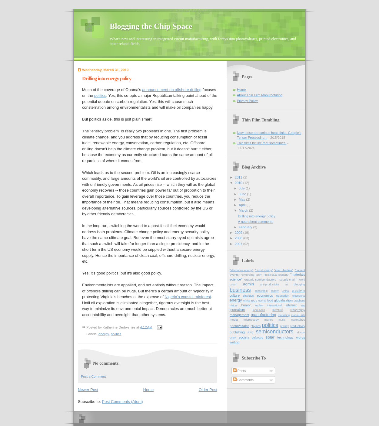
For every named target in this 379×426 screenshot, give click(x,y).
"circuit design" (264, 270)
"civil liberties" (283, 270)
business (240, 290)
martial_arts (298, 315)
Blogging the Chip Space (151, 26)
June (243, 194)
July (242, 188)
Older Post (208, 389)
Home (148, 389)
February (246, 227)
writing (234, 342)
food (270, 300)
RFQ (250, 332)
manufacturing (263, 314)
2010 (239, 183)
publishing (237, 332)
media (234, 319)
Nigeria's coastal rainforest (188, 297)
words (300, 337)
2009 (239, 232)
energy (103, 334)
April (242, 205)
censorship (261, 290)
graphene (299, 300)
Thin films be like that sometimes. (261, 143)
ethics (246, 300)
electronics (298, 295)
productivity (297, 326)
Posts (239, 371)
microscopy (251, 319)
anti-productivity (269, 284)
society (244, 337)
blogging (299, 284)
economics (265, 295)
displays (248, 295)
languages (259, 310)
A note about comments (255, 221)
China (285, 290)
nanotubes (298, 319)
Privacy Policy (247, 101)
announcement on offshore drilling (171, 89)
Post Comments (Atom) (122, 401)
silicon (301, 332)
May (242, 199)
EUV (254, 300)
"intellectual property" (276, 274)
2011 (239, 177)
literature (277, 310)
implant (259, 305)
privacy (284, 326)
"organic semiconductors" (260, 279)
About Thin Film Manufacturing (259, 95)
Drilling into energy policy (256, 216)
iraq (303, 305)
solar (270, 337)
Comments (243, 380)
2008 (239, 238)
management (239, 315)
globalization (283, 300)
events (262, 300)
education (282, 295)
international (274, 305)
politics (100, 95)
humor (246, 305)
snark (233, 337)
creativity (298, 290)
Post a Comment (93, 376)
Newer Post (88, 389)
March (244, 210)
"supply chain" (288, 279)
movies (268, 319)
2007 (239, 244)
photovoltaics (239, 326)
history (234, 305)
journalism (237, 310)
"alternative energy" (241, 270)
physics (256, 326)
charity (275, 290)
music (281, 319)
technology (285, 337)
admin (248, 284)
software (257, 337)
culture (235, 295)
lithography (297, 310)
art (286, 284)
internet (291, 305)
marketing (284, 315)
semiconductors (274, 332)
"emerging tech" (251, 274)
